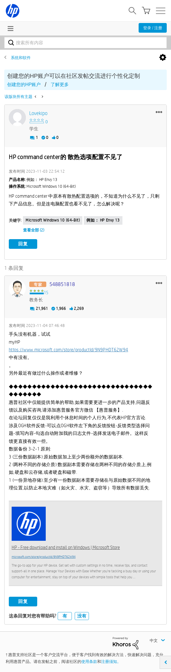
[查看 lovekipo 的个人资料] (38, 113)
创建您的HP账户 (24, 84)
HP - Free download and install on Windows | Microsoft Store (66, 547)
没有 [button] (81, 616)
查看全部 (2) (33, 230)
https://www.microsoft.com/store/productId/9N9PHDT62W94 (68, 350)
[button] (159, 111)
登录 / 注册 (152, 27)
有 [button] (64, 616)
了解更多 (60, 84)
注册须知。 (111, 661)
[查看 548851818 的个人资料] (62, 284)
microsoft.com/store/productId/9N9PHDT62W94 (44, 556)
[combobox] (85, 42)
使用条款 (89, 661)
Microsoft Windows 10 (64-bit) (53, 220)
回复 (23, 244)
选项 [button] (163, 58)
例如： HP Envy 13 (103, 220)
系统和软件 (21, 57)
